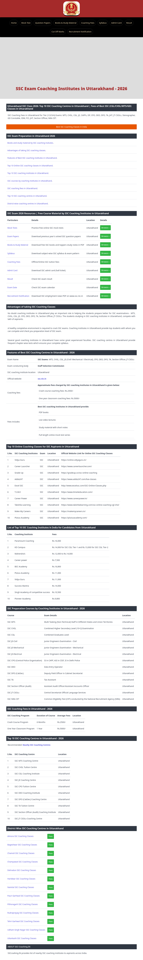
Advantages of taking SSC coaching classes (26, 150)
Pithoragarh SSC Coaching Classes (22, 904)
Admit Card (116, 22)
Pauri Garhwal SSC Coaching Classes (23, 895)
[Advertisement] (71, 63)
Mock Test (25, 22)
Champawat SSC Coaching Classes (22, 861)
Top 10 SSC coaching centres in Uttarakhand (27, 196)
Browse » (105, 227)
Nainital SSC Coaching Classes (20, 887)
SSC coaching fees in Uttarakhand (22, 188)
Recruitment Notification (80, 31)
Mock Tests (12, 227)
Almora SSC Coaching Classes (20, 836)
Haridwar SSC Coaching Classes (21, 878)
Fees (51, 836)
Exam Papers (13, 236)
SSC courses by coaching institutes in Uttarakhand (29, 180)
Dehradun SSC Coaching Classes (21, 870)
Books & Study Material (65, 22)
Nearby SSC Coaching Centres (36, 745)
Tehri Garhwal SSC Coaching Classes (23, 921)
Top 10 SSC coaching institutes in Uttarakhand (27, 173)
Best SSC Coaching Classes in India (71, 126)
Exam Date (12, 287)
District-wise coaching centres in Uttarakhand (27, 203)
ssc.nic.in (42, 378)
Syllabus (103, 22)
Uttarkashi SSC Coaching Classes (21, 938)
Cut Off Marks (58, 31)
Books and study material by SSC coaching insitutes (30, 143)
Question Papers (42, 22)
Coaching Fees (87, 22)
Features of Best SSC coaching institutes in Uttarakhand (32, 158)
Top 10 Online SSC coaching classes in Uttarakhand (30, 165)
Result (129, 22)
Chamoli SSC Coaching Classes (20, 853)
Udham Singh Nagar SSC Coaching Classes (26, 929)
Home (14, 22)
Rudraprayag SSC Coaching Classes (23, 912)
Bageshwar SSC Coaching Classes (22, 844)
